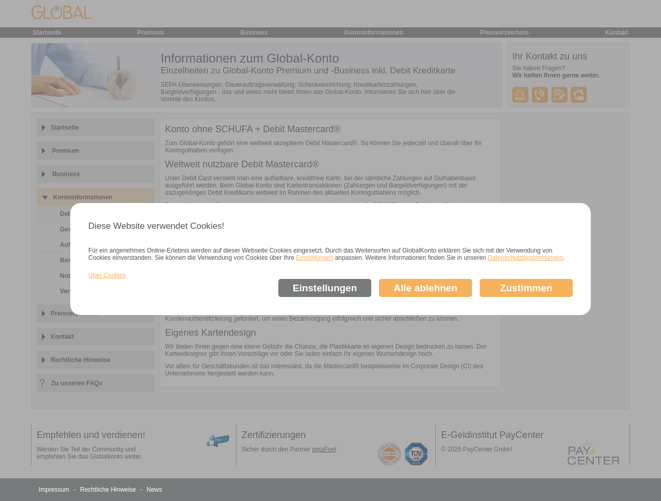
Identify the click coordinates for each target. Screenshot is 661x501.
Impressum (55, 489)
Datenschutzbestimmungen (525, 257)
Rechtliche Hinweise (108, 489)
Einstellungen (314, 257)
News (154, 489)
